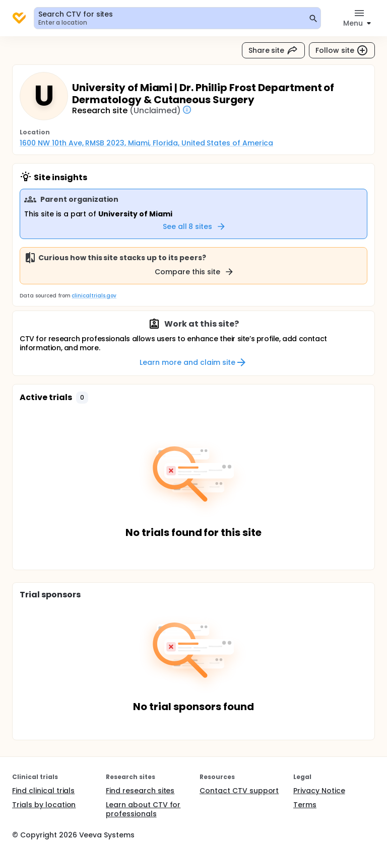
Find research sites (140, 790)
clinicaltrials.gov (94, 295)
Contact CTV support (239, 790)
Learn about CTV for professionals (143, 809)
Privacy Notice (319, 790)
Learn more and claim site (193, 362)
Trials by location (44, 804)
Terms (304, 804)
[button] (82, 398)
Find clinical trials (43, 790)
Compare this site (194, 272)
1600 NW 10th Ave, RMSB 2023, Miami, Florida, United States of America (146, 143)
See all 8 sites (195, 226)
